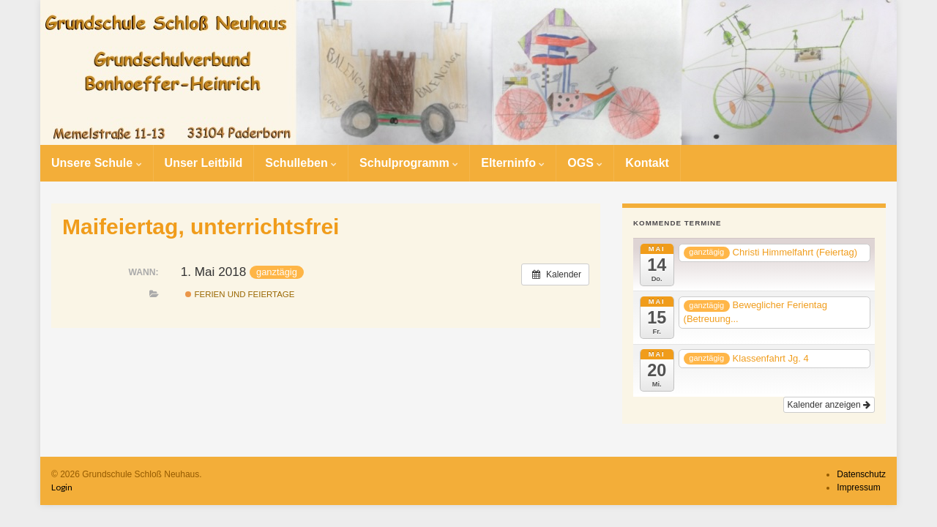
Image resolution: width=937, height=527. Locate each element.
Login (61, 487)
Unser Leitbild (204, 163)
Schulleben (301, 163)
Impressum (858, 487)
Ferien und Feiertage (239, 294)
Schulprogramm (408, 163)
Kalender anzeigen (829, 405)
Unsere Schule (96, 163)
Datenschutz (861, 474)
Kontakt (647, 163)
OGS (584, 163)
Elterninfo (513, 163)
